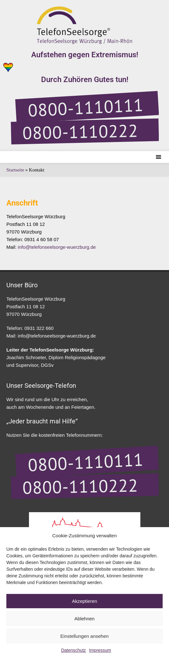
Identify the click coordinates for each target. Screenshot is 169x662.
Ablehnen (84, 618)
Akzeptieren (84, 601)
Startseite (15, 169)
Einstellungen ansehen (84, 636)
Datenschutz (73, 650)
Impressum (100, 650)
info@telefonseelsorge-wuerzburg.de (57, 247)
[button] (158, 157)
